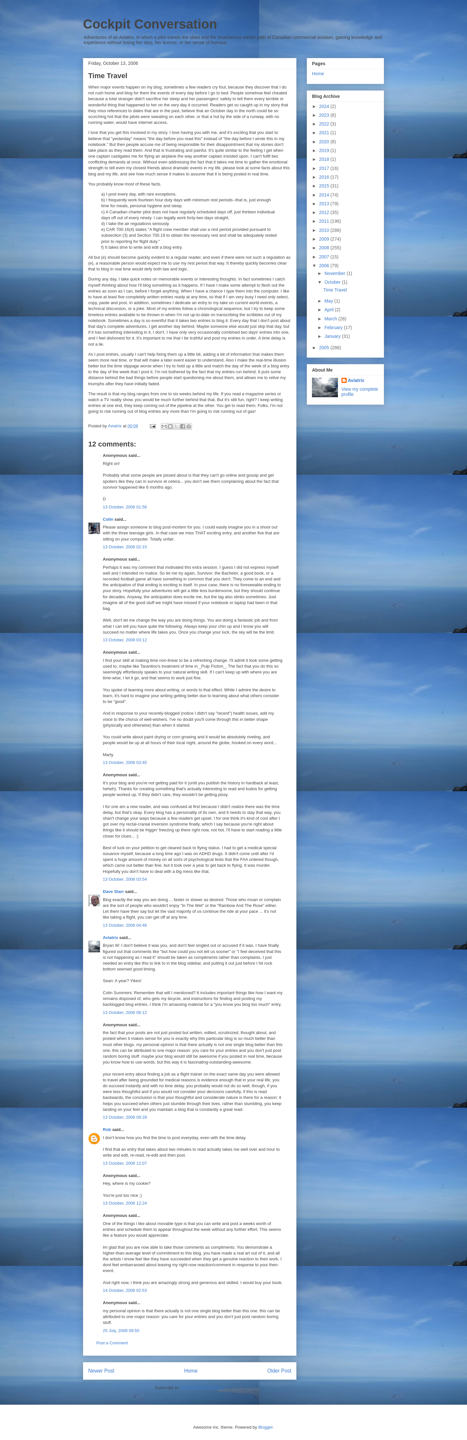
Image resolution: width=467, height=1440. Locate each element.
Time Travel (335, 289)
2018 (324, 159)
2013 (324, 203)
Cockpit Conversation (150, 24)
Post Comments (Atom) (202, 1387)
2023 (324, 115)
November (335, 273)
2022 (324, 123)
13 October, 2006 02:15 (125, 546)
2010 (324, 230)
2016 (324, 177)
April (329, 309)
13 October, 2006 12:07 (125, 1163)
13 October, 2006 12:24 (125, 1203)
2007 (324, 256)
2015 (324, 185)
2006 (324, 265)
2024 (324, 106)
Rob (107, 1129)
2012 (324, 212)
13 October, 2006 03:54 (125, 879)
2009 (324, 239)
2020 (324, 141)
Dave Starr (113, 891)
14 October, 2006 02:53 (125, 1290)
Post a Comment (112, 1342)
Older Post (279, 1371)
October (333, 282)
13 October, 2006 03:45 (125, 762)
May (329, 300)
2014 (324, 194)
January (333, 336)
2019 (324, 150)
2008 (324, 247)
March (331, 318)
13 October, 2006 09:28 (125, 1117)
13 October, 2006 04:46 (125, 925)
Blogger (265, 1427)
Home (191, 1371)
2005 (324, 347)
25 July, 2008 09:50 (121, 1330)
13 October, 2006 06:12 (125, 1012)
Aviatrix (110, 937)
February (334, 327)
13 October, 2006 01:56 (125, 507)
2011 (324, 221)
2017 (324, 168)
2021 (324, 132)
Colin (108, 519)
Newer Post (101, 1371)
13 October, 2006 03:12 (125, 639)
